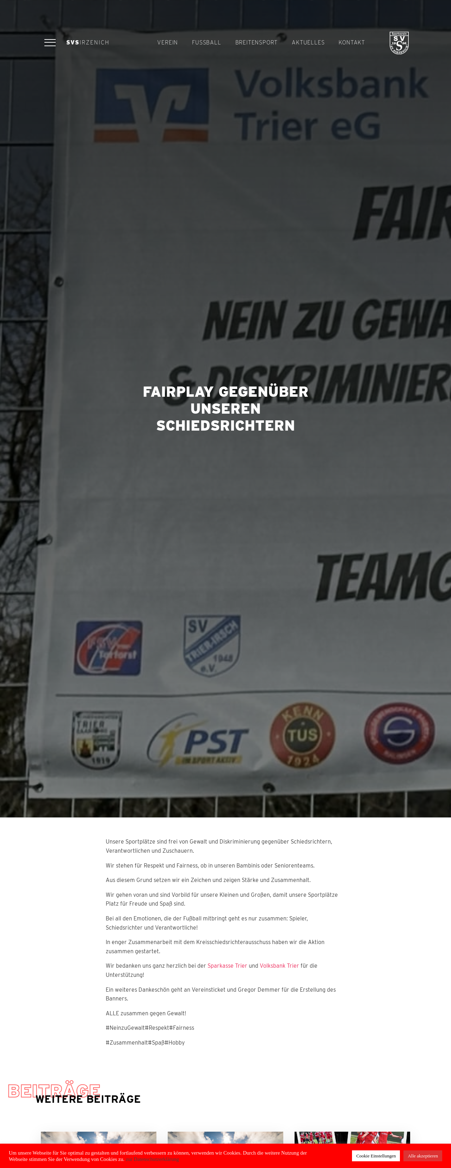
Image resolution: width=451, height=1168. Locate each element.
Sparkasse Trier (227, 965)
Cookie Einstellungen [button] (376, 1155)
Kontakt (352, 42)
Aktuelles (308, 42)
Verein (167, 42)
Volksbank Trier (279, 965)
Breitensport (256, 42)
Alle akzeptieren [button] (423, 1155)
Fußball (206, 42)
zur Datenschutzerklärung (151, 1159)
